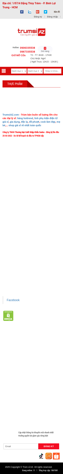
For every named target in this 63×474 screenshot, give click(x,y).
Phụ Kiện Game (43, 400)
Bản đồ (56, 11)
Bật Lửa (25, 380)
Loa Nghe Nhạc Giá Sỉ (43, 380)
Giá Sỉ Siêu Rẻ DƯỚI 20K (15, 339)
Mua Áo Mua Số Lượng (36, 416)
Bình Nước (49, 347)
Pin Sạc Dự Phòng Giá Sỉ (15, 412)
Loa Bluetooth (49, 351)
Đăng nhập (52, 16)
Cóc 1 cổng (9, 363)
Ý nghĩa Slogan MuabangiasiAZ (18, 194)
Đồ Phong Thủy (11, 351)
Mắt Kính (25, 420)
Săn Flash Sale (11, 343)
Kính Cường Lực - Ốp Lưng (32, 376)
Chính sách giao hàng (14, 254)
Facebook (13, 300)
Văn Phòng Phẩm (31, 351)
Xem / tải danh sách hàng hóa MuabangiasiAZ (24, 284)
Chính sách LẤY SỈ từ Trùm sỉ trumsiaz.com (23, 249)
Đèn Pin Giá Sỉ (10, 420)
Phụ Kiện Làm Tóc (31, 355)
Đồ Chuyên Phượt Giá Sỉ (27, 408)
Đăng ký (38, 16)
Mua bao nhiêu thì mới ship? (16, 204)
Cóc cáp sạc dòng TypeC (15, 367)
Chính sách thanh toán (14, 259)
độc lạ (24, 121)
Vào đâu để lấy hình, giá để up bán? (20, 214)
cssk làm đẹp (47, 121)
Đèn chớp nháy (23, 359)
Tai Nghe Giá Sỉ (11, 380)
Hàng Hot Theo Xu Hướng (34, 343)
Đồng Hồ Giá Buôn (39, 412)
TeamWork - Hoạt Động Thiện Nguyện (20, 224)
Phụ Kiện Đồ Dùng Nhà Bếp (16, 392)
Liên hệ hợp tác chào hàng (16, 274)
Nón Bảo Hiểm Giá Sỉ (13, 396)
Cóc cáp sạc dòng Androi (42, 367)
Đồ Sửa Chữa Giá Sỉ (13, 416)
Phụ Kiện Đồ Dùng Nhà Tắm (17, 388)
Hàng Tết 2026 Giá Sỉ (39, 339)
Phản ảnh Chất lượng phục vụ (17, 209)
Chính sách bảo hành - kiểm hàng (19, 264)
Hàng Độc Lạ (10, 376)
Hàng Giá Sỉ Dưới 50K (37, 396)
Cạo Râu (47, 355)
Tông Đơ (8, 359)
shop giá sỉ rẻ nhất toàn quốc (25, 125)
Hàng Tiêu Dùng (11, 355)
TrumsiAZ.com (11, 114)
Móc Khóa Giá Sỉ (11, 400)
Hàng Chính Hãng (39, 372)
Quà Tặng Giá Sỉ (11, 404)
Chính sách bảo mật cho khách (18, 269)
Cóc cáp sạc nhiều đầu (28, 363)
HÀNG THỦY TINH (31, 347)
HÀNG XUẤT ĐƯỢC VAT (13, 335)
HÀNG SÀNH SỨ (11, 347)
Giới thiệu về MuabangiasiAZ (17, 189)
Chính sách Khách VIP (14, 229)
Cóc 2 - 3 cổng (40, 359)
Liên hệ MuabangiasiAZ (14, 199)
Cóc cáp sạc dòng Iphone (15, 372)
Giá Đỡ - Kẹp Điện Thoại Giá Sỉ (44, 384)
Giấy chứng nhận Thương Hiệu (17, 279)
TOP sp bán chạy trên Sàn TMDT (42, 335)
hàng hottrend (25, 118)
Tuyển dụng (9, 219)
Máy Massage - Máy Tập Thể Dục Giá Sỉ (40, 404)
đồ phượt (34, 121)
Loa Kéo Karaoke (41, 392)
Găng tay (27, 400)
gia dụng (15, 121)
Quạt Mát (8, 408)
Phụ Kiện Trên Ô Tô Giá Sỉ (15, 384)
